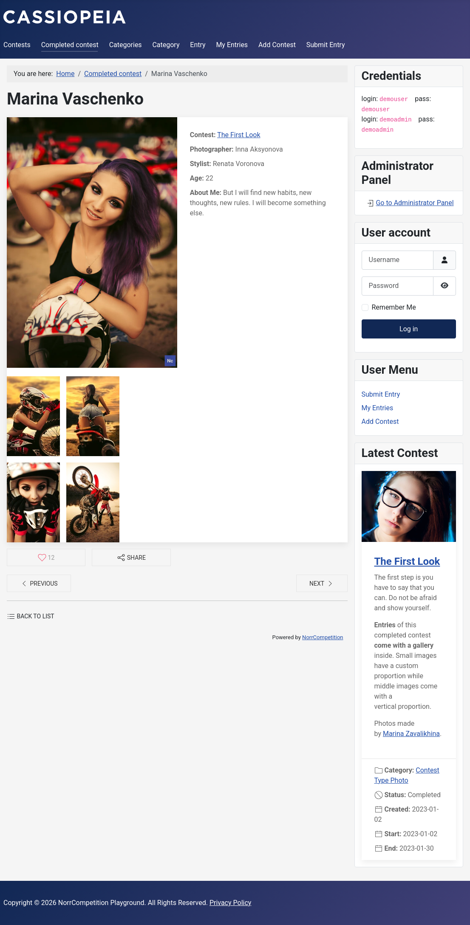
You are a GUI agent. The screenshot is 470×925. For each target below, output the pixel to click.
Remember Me (394, 307)
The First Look (238, 135)
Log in (408, 329)
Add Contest (277, 45)
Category (165, 45)
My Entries (232, 45)
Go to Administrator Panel (414, 203)
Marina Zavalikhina (411, 734)
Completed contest (70, 45)
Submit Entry (325, 45)
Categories (125, 45)
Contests (17, 45)
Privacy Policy (231, 903)
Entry (197, 45)
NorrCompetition (322, 637)
